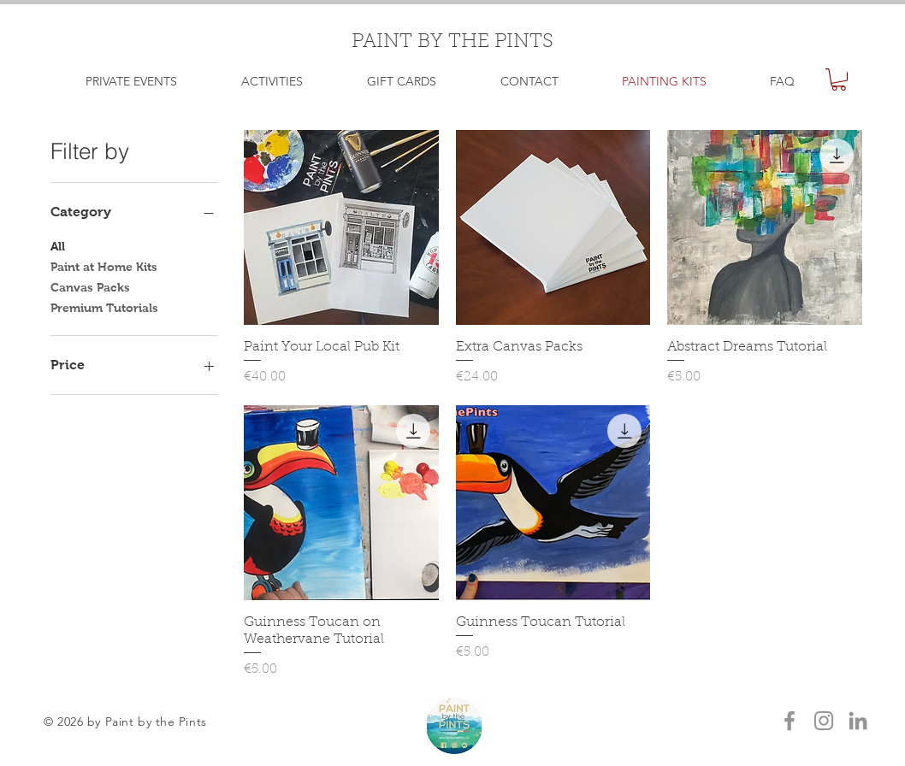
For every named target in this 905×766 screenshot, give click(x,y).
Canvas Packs (90, 286)
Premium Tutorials (104, 306)
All (57, 245)
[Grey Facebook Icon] (789, 721)
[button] (838, 79)
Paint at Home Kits (103, 265)
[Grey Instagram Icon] (824, 721)
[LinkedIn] (858, 721)
